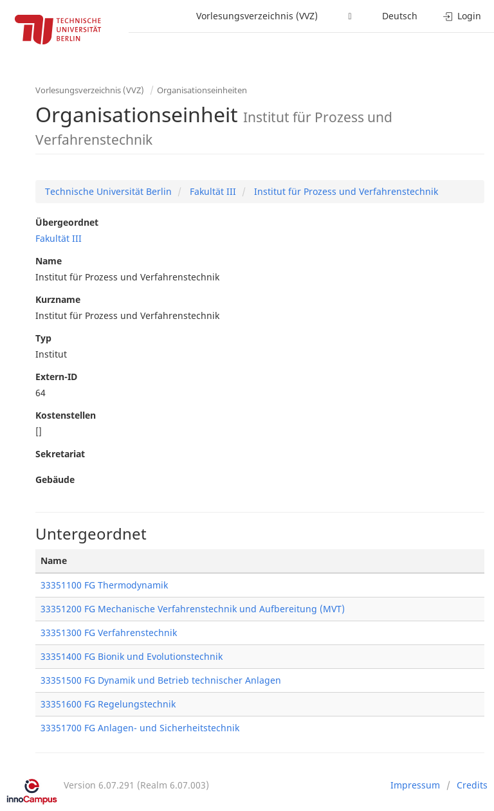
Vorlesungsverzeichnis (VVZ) (257, 16)
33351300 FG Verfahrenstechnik (109, 632)
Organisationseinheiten (202, 90)
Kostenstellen (65, 415)
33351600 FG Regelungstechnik (108, 704)
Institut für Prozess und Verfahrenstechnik (345, 191)
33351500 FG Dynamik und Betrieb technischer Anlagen (161, 680)
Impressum (415, 785)
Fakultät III (211, 191)
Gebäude (55, 479)
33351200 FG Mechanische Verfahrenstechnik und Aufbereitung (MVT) (193, 609)
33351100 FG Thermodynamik (104, 585)
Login (462, 16)
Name (48, 261)
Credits (472, 785)
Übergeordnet (66, 222)
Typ (43, 338)
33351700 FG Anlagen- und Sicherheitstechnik (140, 728)
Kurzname (57, 299)
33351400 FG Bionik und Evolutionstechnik (132, 656)
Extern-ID (56, 376)
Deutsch (399, 16)
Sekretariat (60, 454)
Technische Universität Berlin (108, 191)
